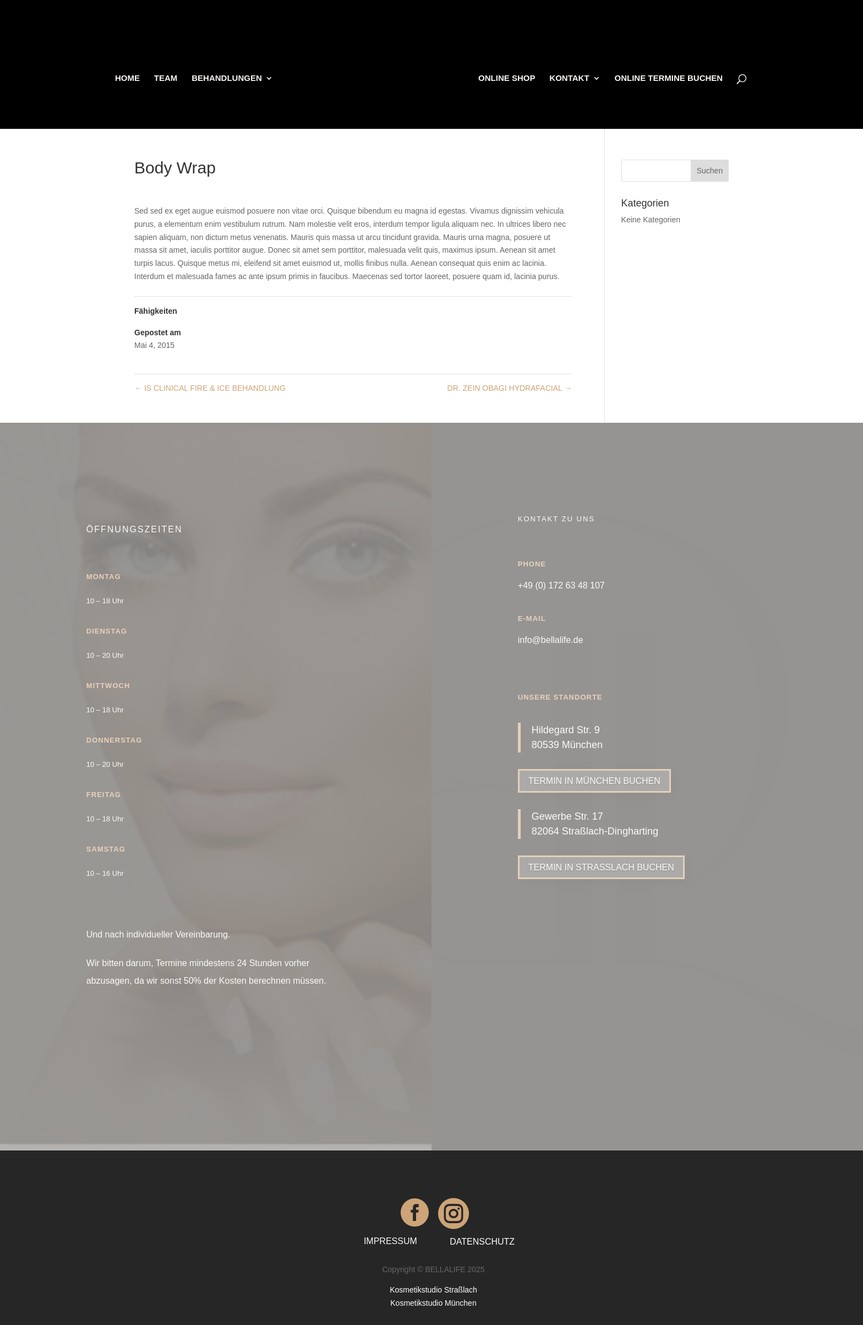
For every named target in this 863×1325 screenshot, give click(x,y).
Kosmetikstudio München (433, 1303)
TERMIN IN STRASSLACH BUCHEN (601, 867)
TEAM (168, 77)
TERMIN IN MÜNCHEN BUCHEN (594, 781)
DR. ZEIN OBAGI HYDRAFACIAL (509, 388)
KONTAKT (567, 77)
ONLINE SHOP (504, 77)
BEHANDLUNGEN (229, 77)
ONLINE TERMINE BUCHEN (667, 77)
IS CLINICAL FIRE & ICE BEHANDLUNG (210, 388)
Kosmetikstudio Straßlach (433, 1289)
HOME (129, 77)
